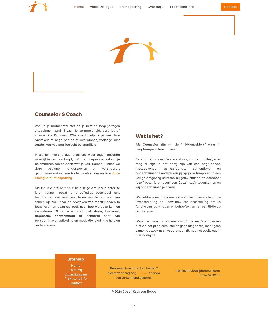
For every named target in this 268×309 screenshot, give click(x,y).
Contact (230, 7)
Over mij (75, 270)
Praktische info (182, 7)
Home (79, 7)
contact (142, 273)
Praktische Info (76, 278)
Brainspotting (130, 7)
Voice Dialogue (101, 7)
